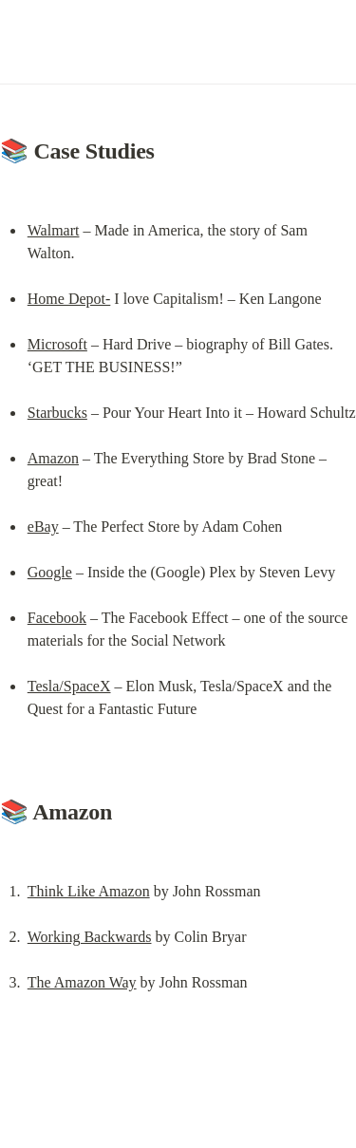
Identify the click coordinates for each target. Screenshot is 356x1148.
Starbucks (57, 413)
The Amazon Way (82, 982)
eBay (43, 526)
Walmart (54, 230)
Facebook (57, 618)
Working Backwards (90, 937)
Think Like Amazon (89, 891)
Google (50, 572)
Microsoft (57, 344)
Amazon (53, 458)
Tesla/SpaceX (69, 686)
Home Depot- (69, 299)
